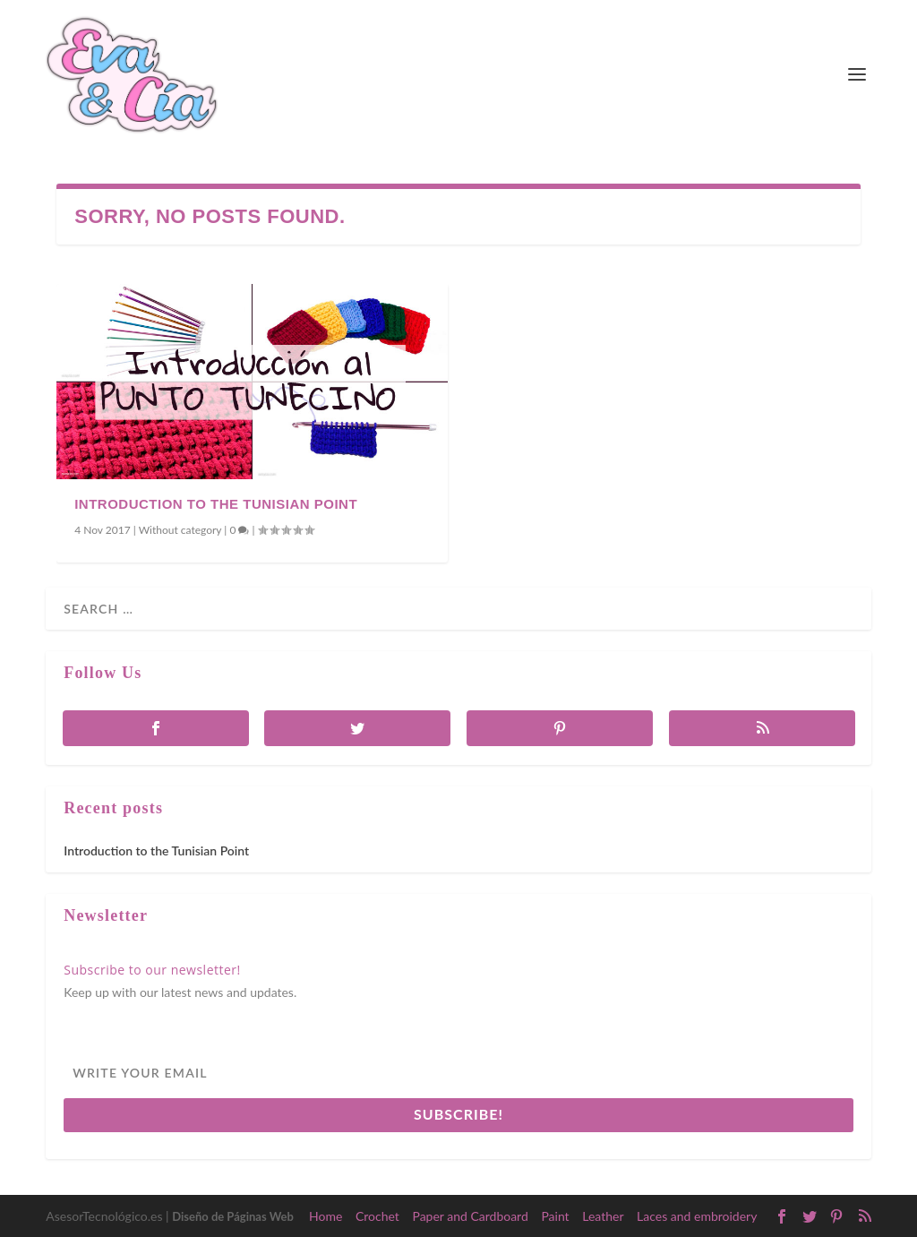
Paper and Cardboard (469, 1216)
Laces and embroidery (697, 1216)
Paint (555, 1216)
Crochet (377, 1216)
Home (325, 1216)
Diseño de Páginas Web (233, 1216)
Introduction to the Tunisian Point (215, 503)
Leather (602, 1216)
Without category (180, 530)
